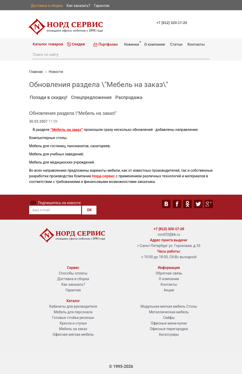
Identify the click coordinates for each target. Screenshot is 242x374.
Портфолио (105, 44)
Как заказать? (73, 284)
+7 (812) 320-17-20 (171, 23)
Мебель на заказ (73, 329)
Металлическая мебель (169, 312)
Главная (36, 72)
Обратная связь (169, 273)
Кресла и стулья (73, 323)
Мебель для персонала (73, 312)
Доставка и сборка (73, 279)
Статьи (176, 44)
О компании (154, 44)
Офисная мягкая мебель (73, 334)
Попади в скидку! (48, 97)
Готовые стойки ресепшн (73, 318)
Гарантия (73, 290)
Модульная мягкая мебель (163, 306)
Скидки (76, 44)
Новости (56, 72)
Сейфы (169, 318)
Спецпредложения (91, 97)
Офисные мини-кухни (169, 323)
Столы (191, 306)
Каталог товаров (47, 44)
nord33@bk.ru (169, 234)
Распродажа (128, 97)
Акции (169, 290)
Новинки (131, 43)
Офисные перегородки (169, 329)
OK (89, 210)
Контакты (196, 44)
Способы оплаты (73, 273)
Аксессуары (169, 334)
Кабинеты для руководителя (73, 306)
